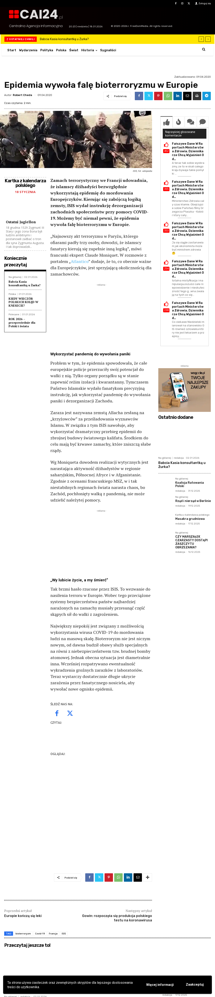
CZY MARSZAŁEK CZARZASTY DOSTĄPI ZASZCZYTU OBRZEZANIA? (191, 542)
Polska (12, 294)
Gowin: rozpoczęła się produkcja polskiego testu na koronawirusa (117, 918)
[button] (203, 49)
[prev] (201, 39)
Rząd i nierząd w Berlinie (193, 501)
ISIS (64, 933)
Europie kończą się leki (23, 916)
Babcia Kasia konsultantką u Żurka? (64, 39)
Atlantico (79, 261)
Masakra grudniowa (190, 519)
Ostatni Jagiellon (21, 221)
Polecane (14, 314)
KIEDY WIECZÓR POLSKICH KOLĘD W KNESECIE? (23, 302)
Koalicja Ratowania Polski (189, 484)
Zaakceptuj (195, 984)
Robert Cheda (22, 95)
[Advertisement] (101, 316)
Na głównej (15, 277)
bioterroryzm (23, 933)
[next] (208, 39)
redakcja (179, 458)
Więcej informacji (160, 985)
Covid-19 (40, 933)
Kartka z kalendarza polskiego (192, 515)
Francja (53, 933)
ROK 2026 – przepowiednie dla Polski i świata (22, 322)
